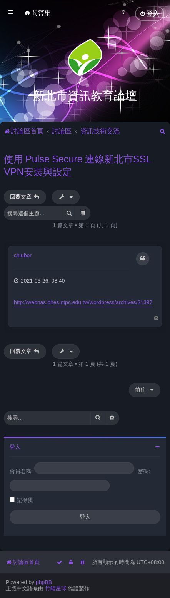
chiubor (23, 255)
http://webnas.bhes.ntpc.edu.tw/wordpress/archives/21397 (83, 302)
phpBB (44, 582)
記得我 (25, 499)
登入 (15, 446)
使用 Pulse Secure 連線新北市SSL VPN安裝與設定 (77, 164)
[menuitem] (37, 13)
